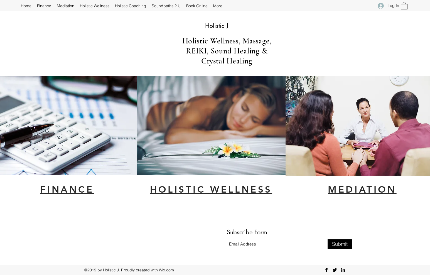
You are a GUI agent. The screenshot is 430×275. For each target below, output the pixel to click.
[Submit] (340, 244)
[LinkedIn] (343, 270)
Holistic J (216, 26)
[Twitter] (335, 270)
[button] (404, 5)
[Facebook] (326, 270)
